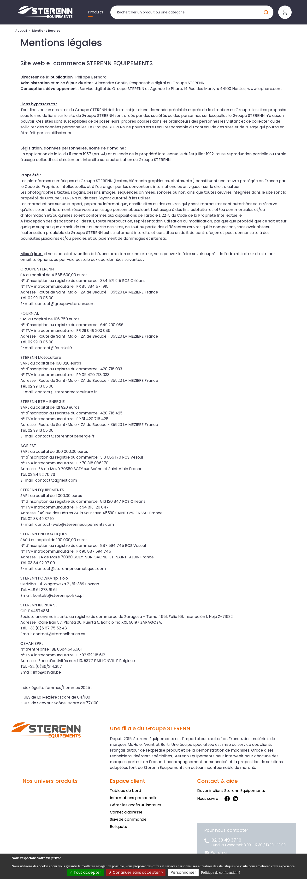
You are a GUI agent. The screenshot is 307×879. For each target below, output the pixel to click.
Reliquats (118, 826)
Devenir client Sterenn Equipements (231, 790)
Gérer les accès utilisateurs (135, 805)
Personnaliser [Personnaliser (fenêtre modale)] (183, 872)
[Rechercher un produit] (191, 12)
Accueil (21, 30)
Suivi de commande (128, 819)
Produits (95, 12)
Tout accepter (85, 872)
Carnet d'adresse (126, 812)
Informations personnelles (134, 798)
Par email (219, 852)
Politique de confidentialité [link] (220, 872)
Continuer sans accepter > (136, 872)
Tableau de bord (125, 790)
